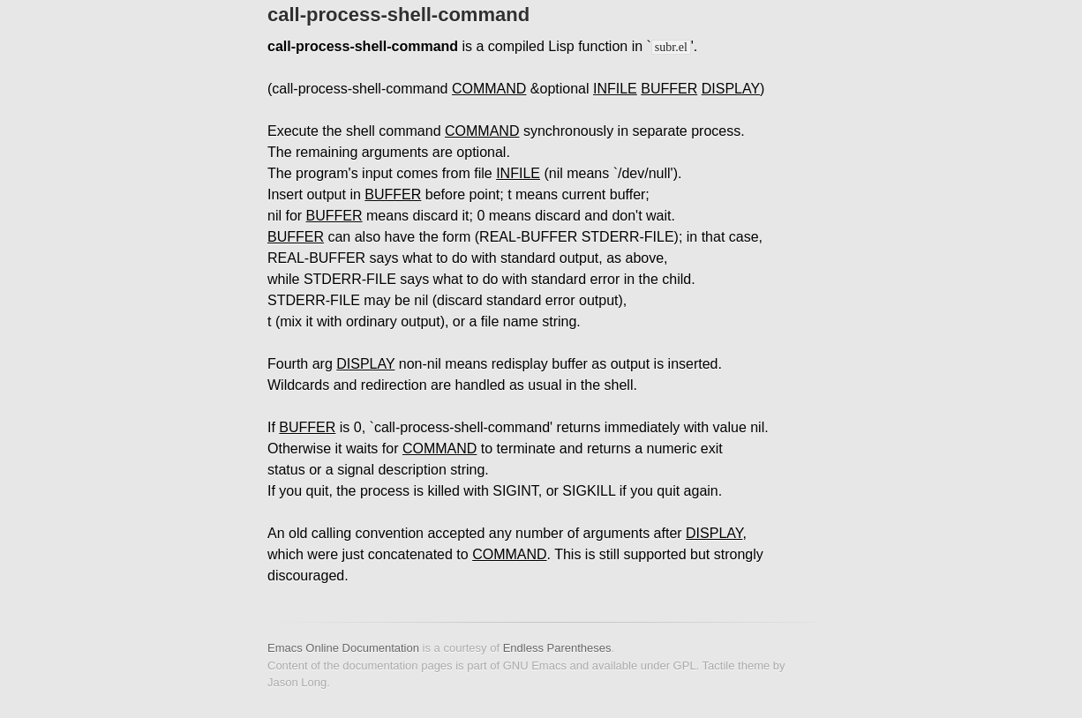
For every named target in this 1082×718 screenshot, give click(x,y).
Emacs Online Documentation (343, 647)
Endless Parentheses (557, 647)
